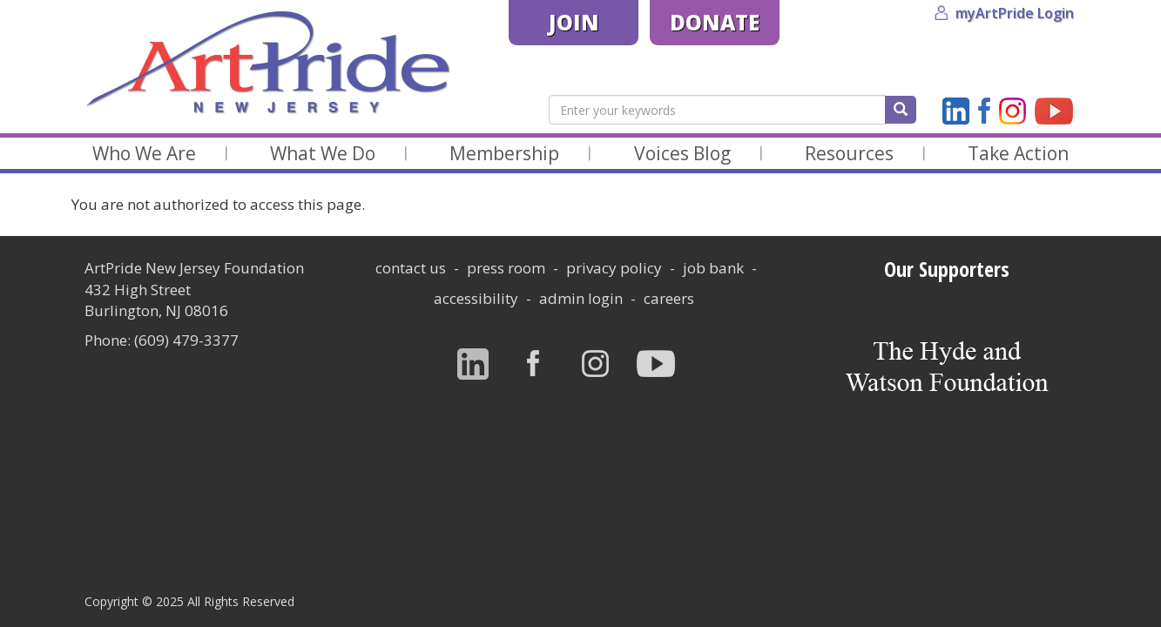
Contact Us (410, 268)
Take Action (1018, 153)
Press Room (506, 268)
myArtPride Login (1014, 13)
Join (574, 22)
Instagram (1012, 111)
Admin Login (581, 298)
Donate (714, 22)
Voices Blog (682, 153)
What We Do (322, 153)
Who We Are (144, 153)
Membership (504, 153)
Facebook (984, 111)
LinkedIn (955, 111)
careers (669, 298)
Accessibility (476, 298)
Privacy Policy (614, 268)
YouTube (1054, 111)
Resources (849, 153)
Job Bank (713, 268)
